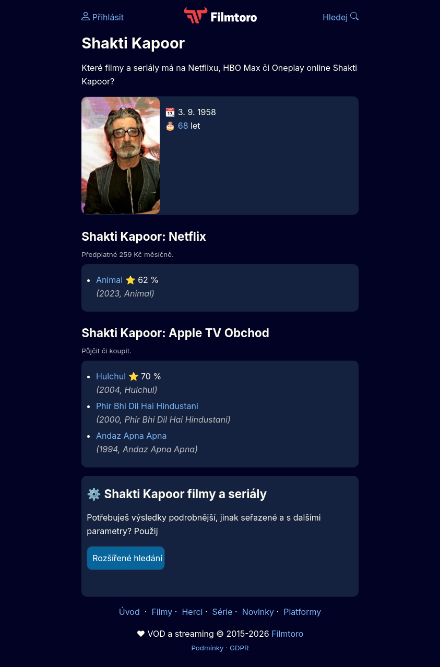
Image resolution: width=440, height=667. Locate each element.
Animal (109, 280)
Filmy (161, 612)
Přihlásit (102, 17)
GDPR (239, 648)
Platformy (302, 612)
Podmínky (207, 648)
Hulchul (111, 376)
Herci (192, 612)
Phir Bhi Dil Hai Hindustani (147, 406)
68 (183, 125)
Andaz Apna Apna (131, 435)
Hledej (341, 17)
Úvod (130, 612)
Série (222, 612)
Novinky (258, 612)
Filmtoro (287, 633)
